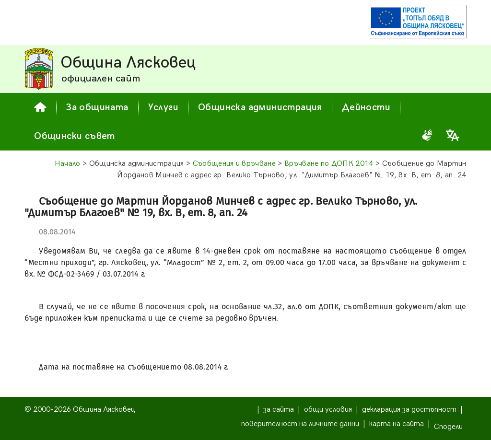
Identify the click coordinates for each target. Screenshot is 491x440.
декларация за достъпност (409, 409)
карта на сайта (396, 423)
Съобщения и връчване (234, 163)
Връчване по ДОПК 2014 (329, 163)
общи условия (328, 409)
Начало (68, 163)
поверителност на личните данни (300, 423)
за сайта (278, 409)
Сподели (448, 426)
